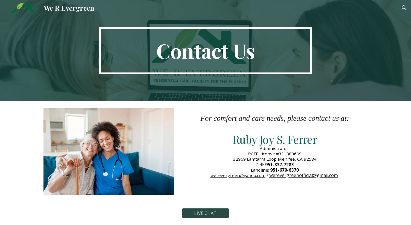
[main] (205, 50)
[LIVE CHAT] (205, 213)
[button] (404, 8)
